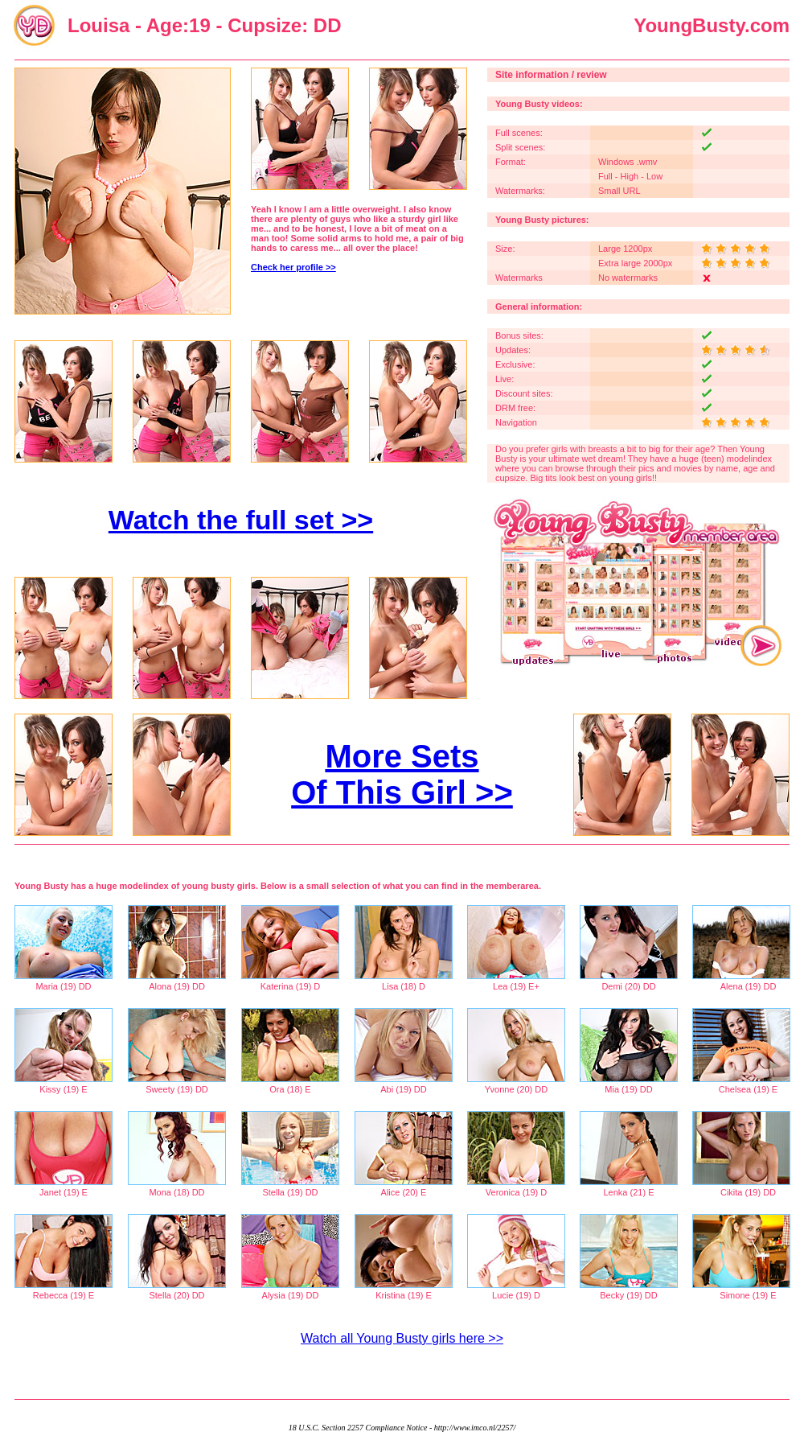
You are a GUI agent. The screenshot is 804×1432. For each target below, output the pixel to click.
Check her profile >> (293, 267)
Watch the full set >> (241, 519)
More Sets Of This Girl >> (402, 774)
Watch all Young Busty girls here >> (402, 1338)
